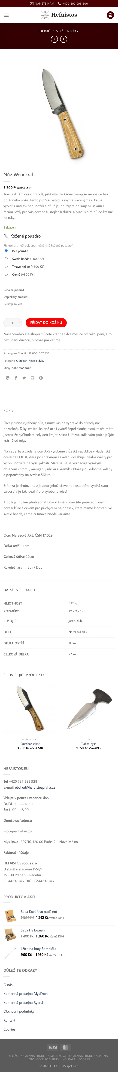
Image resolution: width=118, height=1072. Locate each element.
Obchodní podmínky (18, 1011)
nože (15, 368)
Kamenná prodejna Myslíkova (25, 993)
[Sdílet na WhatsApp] (8, 378)
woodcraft (25, 368)
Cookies (9, 1029)
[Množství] (12, 322)
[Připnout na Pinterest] (41, 378)
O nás (7, 984)
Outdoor (21, 360)
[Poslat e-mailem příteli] (32, 378)
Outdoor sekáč (30, 744)
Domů (45, 31)
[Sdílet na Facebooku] (16, 378)
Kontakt (9, 1020)
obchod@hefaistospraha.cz (35, 787)
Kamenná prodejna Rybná (23, 1002)
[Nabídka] (6, 15)
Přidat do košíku (46, 322)
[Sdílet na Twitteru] (24, 378)
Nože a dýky (67, 31)
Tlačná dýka (89, 744)
